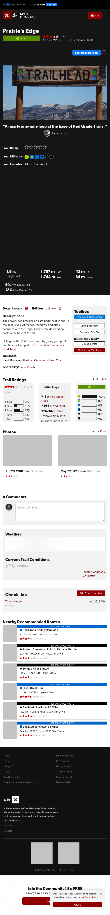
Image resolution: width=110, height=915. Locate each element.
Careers (8, 830)
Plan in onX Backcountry (89, 316)
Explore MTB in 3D (86, 52)
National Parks (63, 782)
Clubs (7, 771)
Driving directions (89, 325)
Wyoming (59, 405)
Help (6, 761)
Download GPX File (89, 332)
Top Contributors (12, 777)
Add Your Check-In (91, 593)
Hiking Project (63, 766)
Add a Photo (99, 431)
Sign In (94, 15)
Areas (46, 40)
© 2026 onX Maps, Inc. (46, 870)
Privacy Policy (91, 897)
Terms (63, 870)
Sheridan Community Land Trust (42, 360)
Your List (45, 164)
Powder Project (64, 777)
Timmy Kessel (13, 601)
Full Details (100, 379)
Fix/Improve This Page (89, 350)
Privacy (72, 870)
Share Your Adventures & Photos (20, 782)
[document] (77, 899)
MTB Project (62, 761)
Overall (58, 411)
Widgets (8, 766)
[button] (6, 92)
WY (55, 40)
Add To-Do (31, 164)
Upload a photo (89, 343)
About (7, 755)
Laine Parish (59, 133)
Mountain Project (65, 755)
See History (88, 575)
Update (93, 571)
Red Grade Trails (83, 40)
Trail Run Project (64, 771)
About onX (9, 825)
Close (77, 904)
